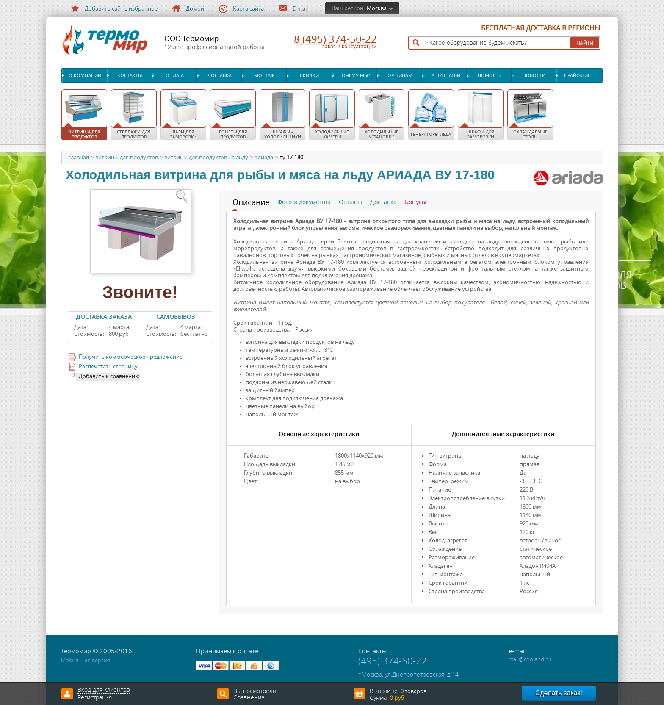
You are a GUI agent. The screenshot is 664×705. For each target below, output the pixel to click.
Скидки (309, 75)
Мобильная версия (85, 660)
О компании (85, 75)
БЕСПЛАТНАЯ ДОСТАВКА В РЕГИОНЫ (540, 28)
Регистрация (94, 697)
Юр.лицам (399, 75)
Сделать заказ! (558, 693)
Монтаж (264, 75)
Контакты (129, 75)
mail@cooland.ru (530, 659)
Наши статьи (444, 75)
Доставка (220, 75)
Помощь (489, 75)
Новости (534, 75)
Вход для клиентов (103, 690)
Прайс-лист (578, 75)
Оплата (175, 75)
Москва (377, 8)
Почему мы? (354, 75)
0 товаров (413, 691)
